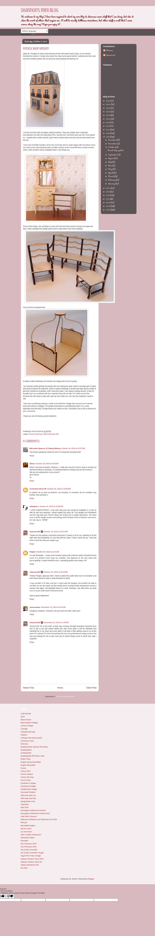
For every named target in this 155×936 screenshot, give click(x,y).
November (112, 143)
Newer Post (28, 688)
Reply (32, 456)
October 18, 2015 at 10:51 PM (56, 532)
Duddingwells (26, 753)
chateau (24, 735)
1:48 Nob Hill (26, 714)
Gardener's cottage (28, 783)
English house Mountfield (31, 762)
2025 (108, 100)
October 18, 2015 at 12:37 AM (73, 448)
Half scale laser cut (28, 795)
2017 (108, 129)
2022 (108, 111)
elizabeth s (34, 506)
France (23, 768)
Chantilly (24, 729)
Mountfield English (28, 826)
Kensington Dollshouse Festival (33, 810)
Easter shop (25, 759)
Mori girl (24, 822)
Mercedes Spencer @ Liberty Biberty (45, 448)
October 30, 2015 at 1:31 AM (47, 552)
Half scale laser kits (51, 434)
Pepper (33, 552)
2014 (108, 188)
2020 (108, 118)
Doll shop (24, 744)
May (110, 169)
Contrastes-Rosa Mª (38, 489)
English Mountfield (28, 765)
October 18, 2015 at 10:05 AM (59, 489)
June (110, 165)
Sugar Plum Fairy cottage (31, 856)
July (110, 161)
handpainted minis (28, 801)
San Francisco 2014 (29, 844)
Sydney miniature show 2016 (32, 859)
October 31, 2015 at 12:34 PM (56, 572)
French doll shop (35, 434)
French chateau (27, 774)
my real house (26, 832)
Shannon (109, 50)
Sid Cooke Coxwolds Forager (32, 853)
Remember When (28, 838)
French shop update (115, 150)
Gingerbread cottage (29, 789)
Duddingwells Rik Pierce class (32, 756)
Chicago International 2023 (31, 738)
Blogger (91, 879)
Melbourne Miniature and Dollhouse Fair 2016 (39, 819)
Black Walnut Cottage (29, 723)
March (111, 176)
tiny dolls (24, 868)
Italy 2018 (24, 807)
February (112, 179)
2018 (108, 125)
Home (60, 688)
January (111, 183)
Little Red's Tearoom (29, 816)
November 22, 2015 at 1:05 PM (56, 623)
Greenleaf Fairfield (28, 792)
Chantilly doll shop (28, 732)
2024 (108, 104)
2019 (108, 122)
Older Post (91, 688)
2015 (108, 136)
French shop (26, 780)
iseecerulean (35, 607)
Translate (37, 34)
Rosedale (24, 841)
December (112, 139)
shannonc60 (35, 532)
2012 (108, 195)
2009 (108, 206)
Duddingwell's (26, 750)
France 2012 (26, 771)
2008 (108, 209)
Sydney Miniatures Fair (30, 865)
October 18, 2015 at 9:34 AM (47, 464)
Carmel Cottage (27, 726)
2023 (108, 108)
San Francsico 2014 (29, 847)
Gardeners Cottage (28, 786)
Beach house (26, 720)
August (111, 158)
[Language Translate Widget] (34, 31)
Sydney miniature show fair (31, 862)
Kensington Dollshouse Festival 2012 (35, 813)
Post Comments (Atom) (65, 696)
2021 (108, 115)
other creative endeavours (31, 835)
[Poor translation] (10, 896)
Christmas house (27, 741)
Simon (32, 464)
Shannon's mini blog (39, 10)
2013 (108, 191)
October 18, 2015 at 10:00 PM (51, 506)
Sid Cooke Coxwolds (29, 850)
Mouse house (26, 829)
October (111, 147)
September (112, 154)
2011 (108, 198)
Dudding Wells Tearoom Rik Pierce (34, 747)
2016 (108, 133)
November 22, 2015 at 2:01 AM (53, 607)
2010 (108, 202)
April (110, 172)
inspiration (25, 804)
